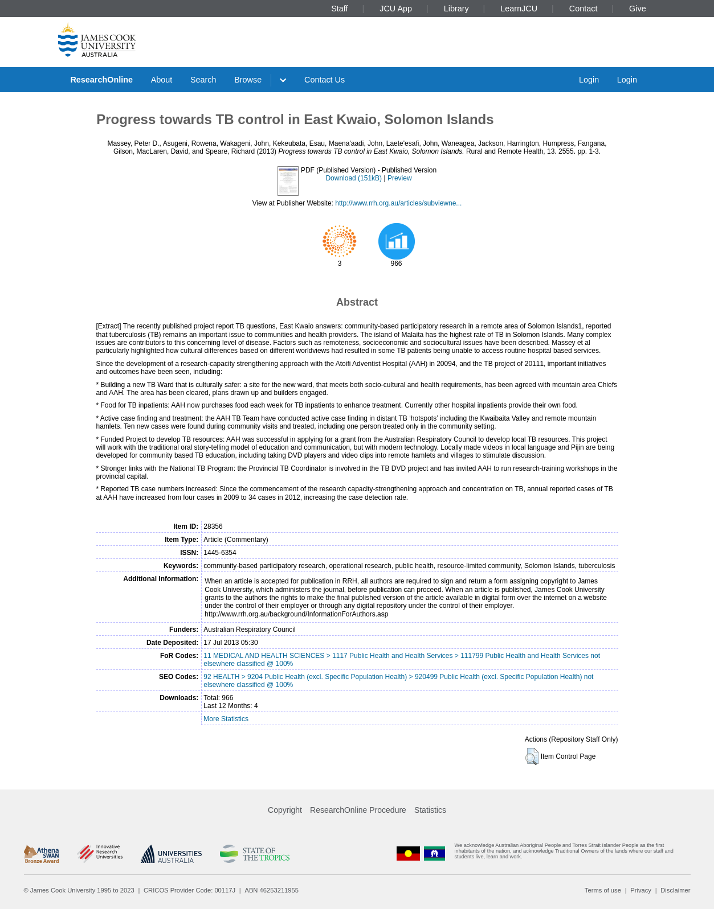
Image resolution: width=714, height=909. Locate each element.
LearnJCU (518, 8)
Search (203, 79)
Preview (399, 178)
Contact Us (324, 79)
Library (456, 8)
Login (589, 79)
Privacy (640, 890)
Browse (248, 79)
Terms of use (603, 890)
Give (637, 8)
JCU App (396, 8)
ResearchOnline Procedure (358, 810)
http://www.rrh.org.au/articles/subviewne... (398, 203)
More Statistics (225, 719)
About (162, 79)
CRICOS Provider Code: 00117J (189, 890)
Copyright (285, 810)
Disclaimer (675, 890)
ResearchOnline (101, 79)
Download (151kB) (353, 178)
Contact (583, 8)
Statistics (430, 810)
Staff (339, 8)
